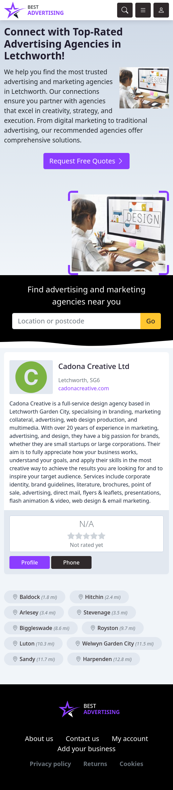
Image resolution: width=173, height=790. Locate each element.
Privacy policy (50, 764)
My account (130, 738)
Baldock (34, 597)
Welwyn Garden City (114, 643)
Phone (71, 562)
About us (39, 738)
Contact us (82, 738)
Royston (112, 628)
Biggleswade (40, 628)
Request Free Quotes (86, 160)
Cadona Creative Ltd (93, 366)
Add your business (87, 748)
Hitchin (99, 597)
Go (150, 320)
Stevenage (102, 612)
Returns (95, 764)
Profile (29, 562)
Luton (33, 643)
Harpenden (104, 659)
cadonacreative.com (83, 388)
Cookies (131, 764)
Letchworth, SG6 (79, 380)
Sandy (33, 659)
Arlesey (34, 612)
